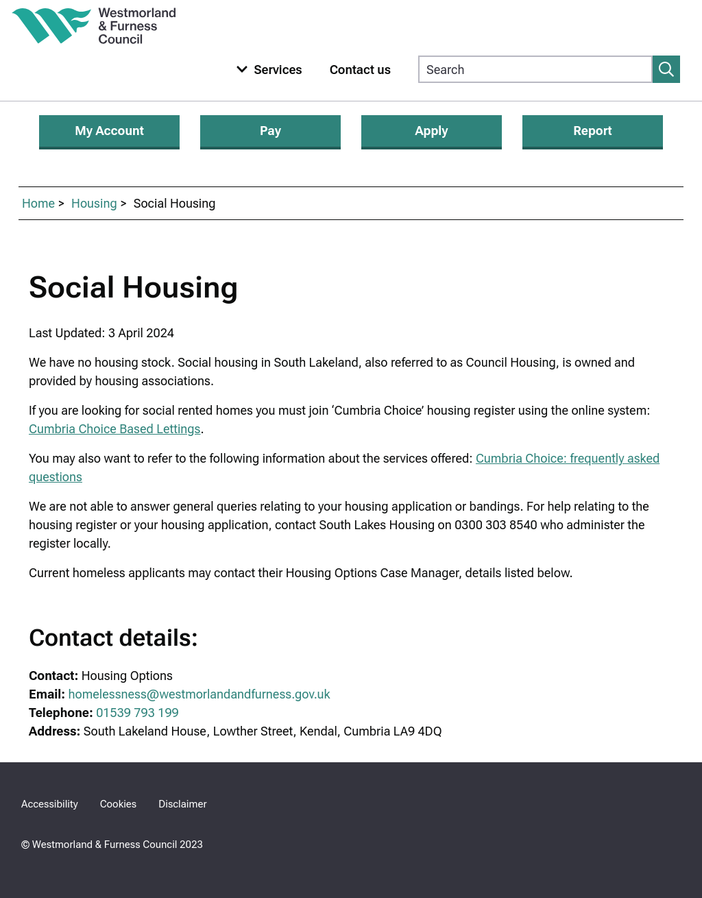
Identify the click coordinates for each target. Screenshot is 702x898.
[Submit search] (666, 69)
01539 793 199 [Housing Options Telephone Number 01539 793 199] (137, 712)
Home (38, 203)
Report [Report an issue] (592, 130)
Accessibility (49, 804)
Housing (94, 203)
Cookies (118, 804)
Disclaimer (182, 804)
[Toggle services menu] (266, 69)
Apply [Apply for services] (431, 130)
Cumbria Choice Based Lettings (114, 429)
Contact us (360, 69)
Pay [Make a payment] (270, 130)
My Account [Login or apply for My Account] (109, 130)
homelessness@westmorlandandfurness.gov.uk (199, 694)
